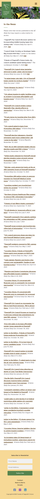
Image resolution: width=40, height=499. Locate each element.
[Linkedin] (25, 489)
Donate (20, 485)
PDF (25, 56)
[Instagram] (20, 489)
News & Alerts (20, 483)
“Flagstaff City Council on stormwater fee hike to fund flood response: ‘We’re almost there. (19, 306)
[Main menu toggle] (36, 3)
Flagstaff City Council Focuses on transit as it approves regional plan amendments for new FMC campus (20, 315)
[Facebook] (14, 489)
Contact (20, 480)
